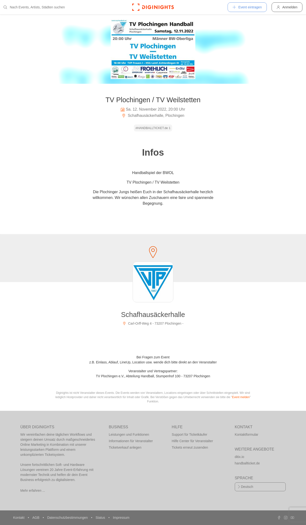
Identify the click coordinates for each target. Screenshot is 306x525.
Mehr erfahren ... (32, 490)
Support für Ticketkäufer (189, 434)
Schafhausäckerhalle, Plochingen (153, 115)
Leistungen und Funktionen (129, 434)
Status (101, 517)
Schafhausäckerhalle (153, 314)
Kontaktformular (246, 434)
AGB (36, 517)
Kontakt (19, 517)
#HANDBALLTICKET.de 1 (153, 128)
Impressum (121, 517)
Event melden (241, 397)
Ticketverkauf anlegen (125, 447)
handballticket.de (247, 463)
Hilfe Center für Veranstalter (192, 441)
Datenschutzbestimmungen (68, 517)
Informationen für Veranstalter (131, 441)
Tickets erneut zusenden (190, 447)
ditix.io (239, 457)
